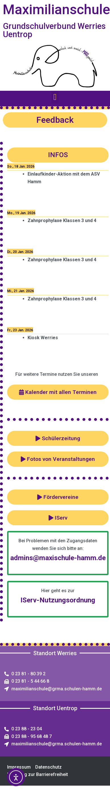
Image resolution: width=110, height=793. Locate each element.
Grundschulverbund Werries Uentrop (54, 30)
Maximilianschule (56, 9)
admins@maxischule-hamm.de (58, 558)
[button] (55, 97)
